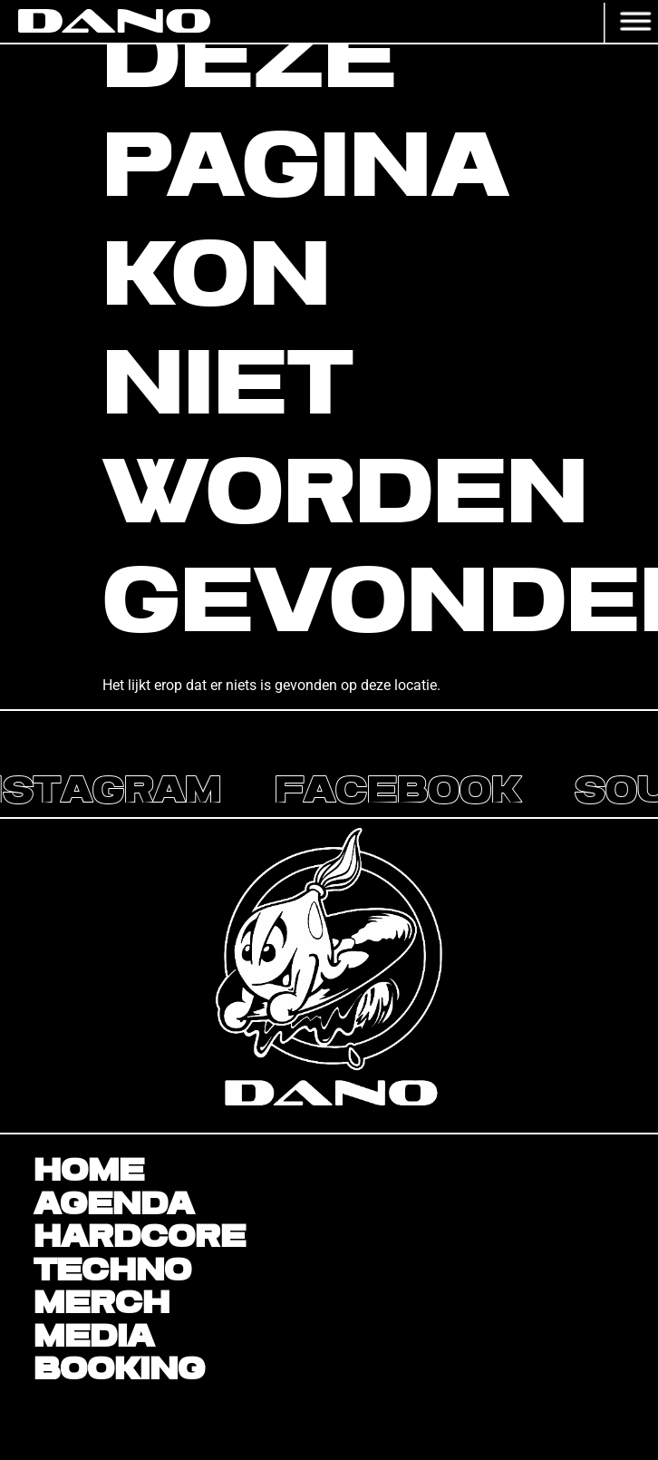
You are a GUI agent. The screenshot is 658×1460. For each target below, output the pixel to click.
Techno (112, 1271)
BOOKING (119, 1370)
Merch (101, 1304)
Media (94, 1337)
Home (89, 1171)
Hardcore (140, 1237)
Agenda (114, 1205)
